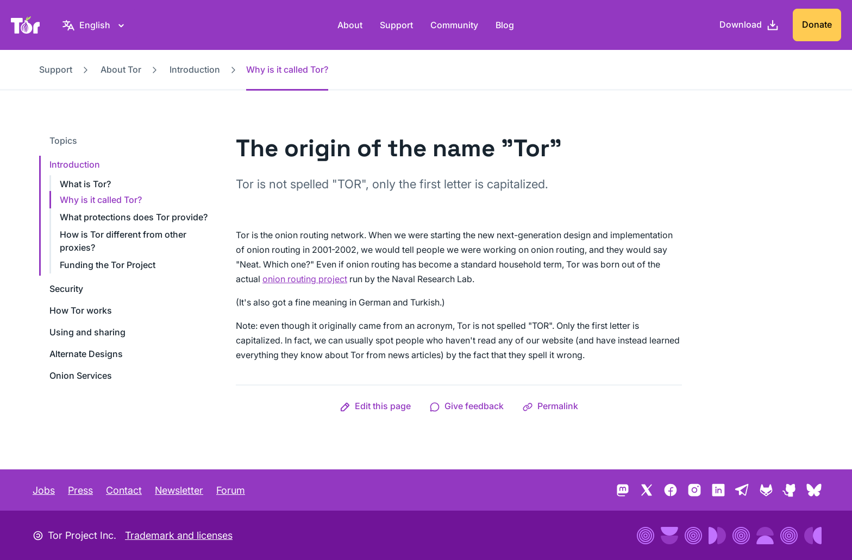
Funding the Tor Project (107, 264)
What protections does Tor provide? (134, 217)
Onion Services (80, 375)
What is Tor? (85, 184)
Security (66, 288)
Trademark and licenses (179, 535)
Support (396, 25)
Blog (505, 25)
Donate (817, 24)
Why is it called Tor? (101, 199)
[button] (375, 406)
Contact (124, 490)
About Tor (121, 69)
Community (454, 25)
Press (80, 490)
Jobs (44, 490)
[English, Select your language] (95, 25)
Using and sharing (87, 332)
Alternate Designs (86, 353)
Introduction (195, 69)
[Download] (749, 25)
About (349, 25)
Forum (230, 490)
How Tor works (80, 310)
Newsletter (179, 490)
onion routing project (304, 278)
